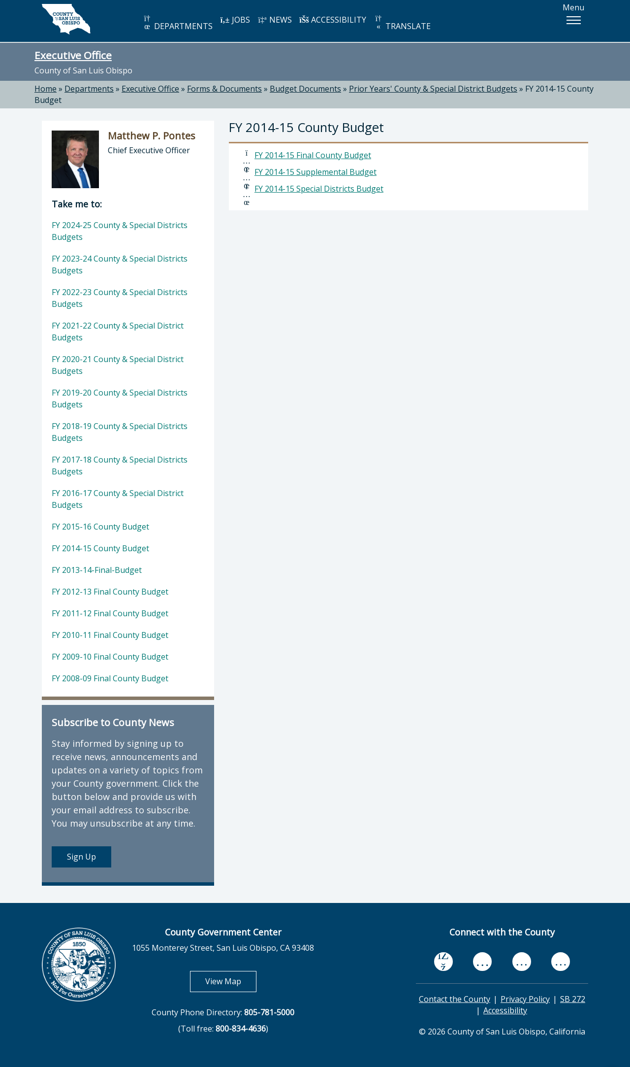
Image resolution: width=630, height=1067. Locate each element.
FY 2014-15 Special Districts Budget (318, 188)
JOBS (235, 20)
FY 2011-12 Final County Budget (110, 613)
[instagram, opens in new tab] (560, 961)
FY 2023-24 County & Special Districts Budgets (120, 264)
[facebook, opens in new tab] (443, 961)
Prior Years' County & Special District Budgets (433, 88)
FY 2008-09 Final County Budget (110, 678)
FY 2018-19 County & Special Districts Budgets (120, 432)
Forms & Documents (224, 88)
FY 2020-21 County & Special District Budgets (118, 365)
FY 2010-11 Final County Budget (110, 635)
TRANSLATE (402, 23)
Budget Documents (305, 88)
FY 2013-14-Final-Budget (97, 570)
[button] (573, 20)
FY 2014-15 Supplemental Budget (315, 172)
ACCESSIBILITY (332, 20)
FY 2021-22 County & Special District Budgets (118, 331)
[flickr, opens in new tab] (522, 961)
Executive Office (73, 55)
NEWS (274, 20)
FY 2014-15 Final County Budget (312, 155)
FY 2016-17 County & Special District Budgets (118, 499)
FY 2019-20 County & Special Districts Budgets (120, 398)
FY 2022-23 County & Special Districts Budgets (120, 298)
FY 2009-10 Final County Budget (110, 656)
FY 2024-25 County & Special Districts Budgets (120, 231)
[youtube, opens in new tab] (482, 961)
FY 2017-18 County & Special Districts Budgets (120, 465)
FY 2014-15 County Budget (100, 548)
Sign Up (81, 856)
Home (45, 88)
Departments (89, 88)
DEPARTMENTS (177, 23)
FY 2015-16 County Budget (100, 526)
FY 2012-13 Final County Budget (110, 591)
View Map (230, 981)
